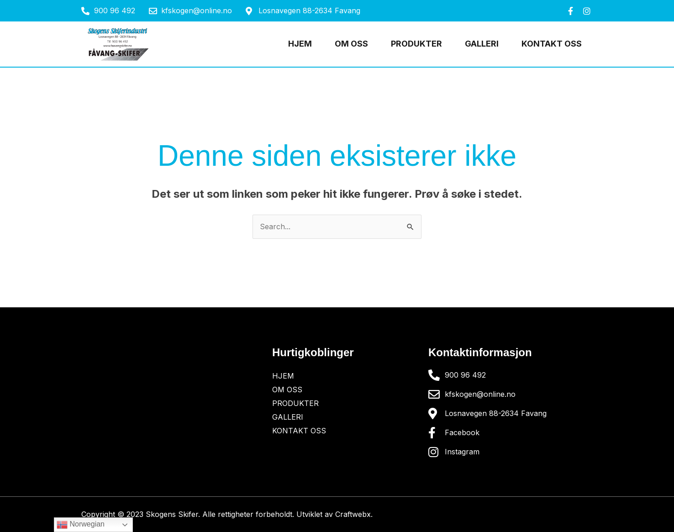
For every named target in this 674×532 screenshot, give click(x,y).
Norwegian (81, 524)
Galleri (482, 43)
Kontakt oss (551, 43)
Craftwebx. (354, 514)
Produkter (416, 43)
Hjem (300, 43)
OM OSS (351, 43)
